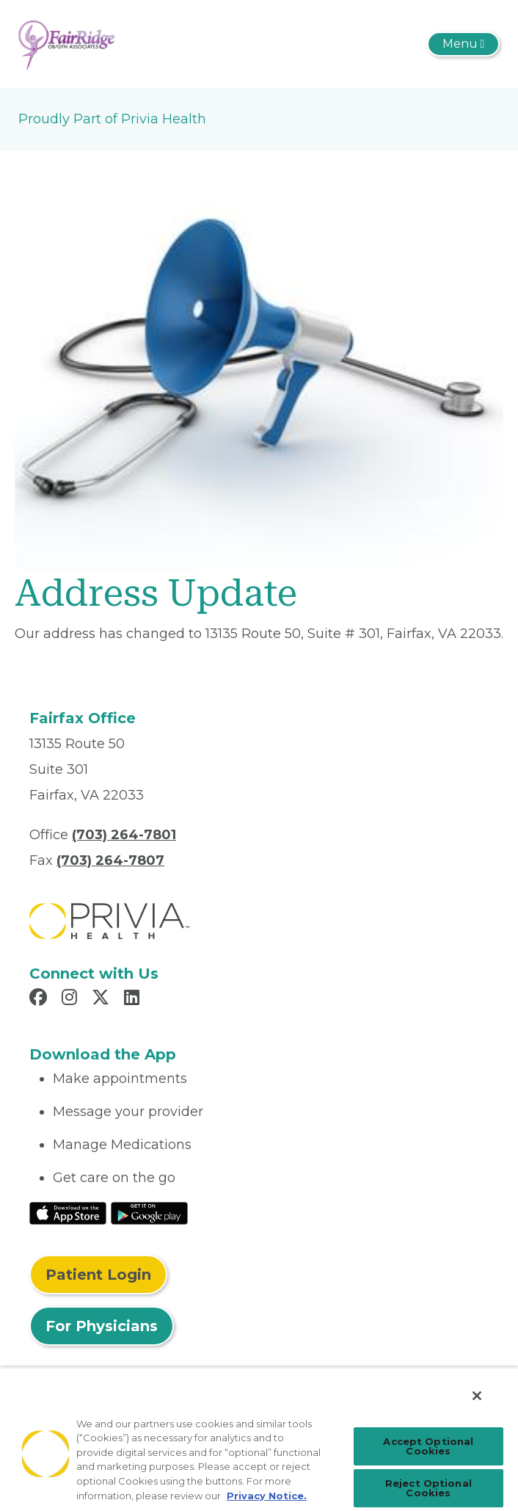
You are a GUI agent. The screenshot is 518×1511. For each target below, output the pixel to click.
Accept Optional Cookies (428, 1446)
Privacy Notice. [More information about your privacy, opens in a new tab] (267, 1495)
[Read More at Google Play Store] (149, 1212)
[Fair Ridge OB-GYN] (66, 43)
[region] (259, 1439)
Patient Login (98, 1274)
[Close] (477, 1396)
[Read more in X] (103, 999)
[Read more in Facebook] (40, 999)
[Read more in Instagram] (71, 999)
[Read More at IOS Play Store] (67, 1212)
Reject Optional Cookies (428, 1488)
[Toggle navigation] (463, 44)
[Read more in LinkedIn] (134, 999)
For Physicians (101, 1326)
